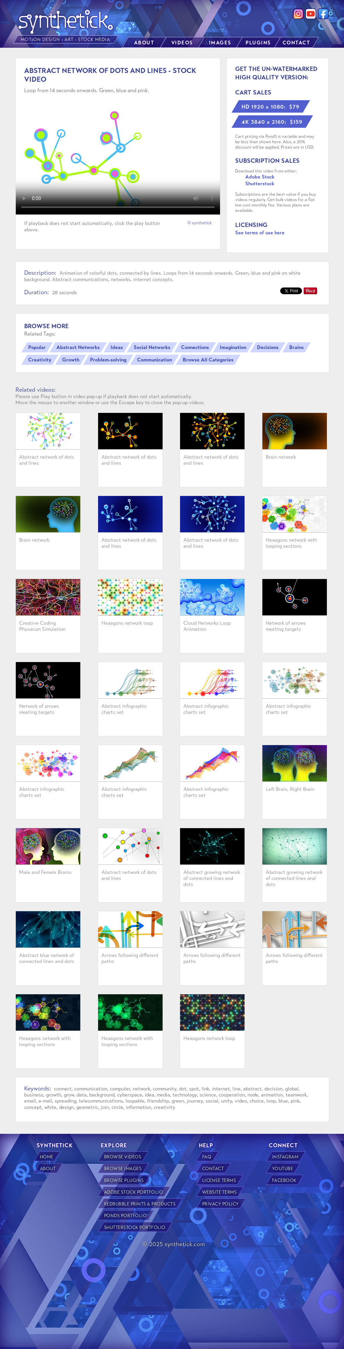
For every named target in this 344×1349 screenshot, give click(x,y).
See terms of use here (260, 232)
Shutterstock (259, 184)
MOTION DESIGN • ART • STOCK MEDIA (66, 39)
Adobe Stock (259, 177)
